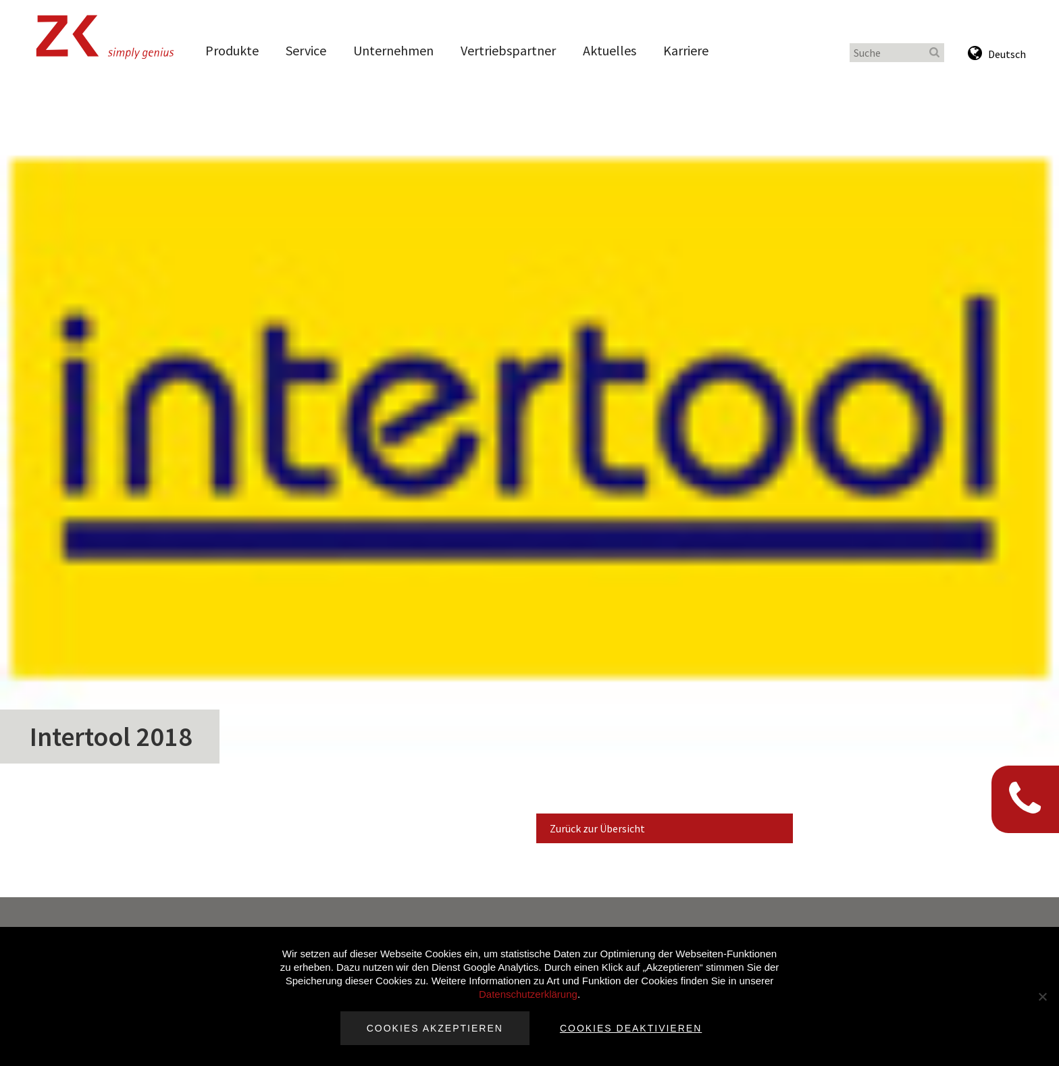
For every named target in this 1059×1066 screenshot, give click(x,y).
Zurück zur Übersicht (597, 828)
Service (306, 50)
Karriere (685, 50)
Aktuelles (609, 50)
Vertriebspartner (508, 50)
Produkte (232, 50)
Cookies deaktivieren (631, 1028)
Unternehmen (393, 50)
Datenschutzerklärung (528, 994)
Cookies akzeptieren (435, 1028)
